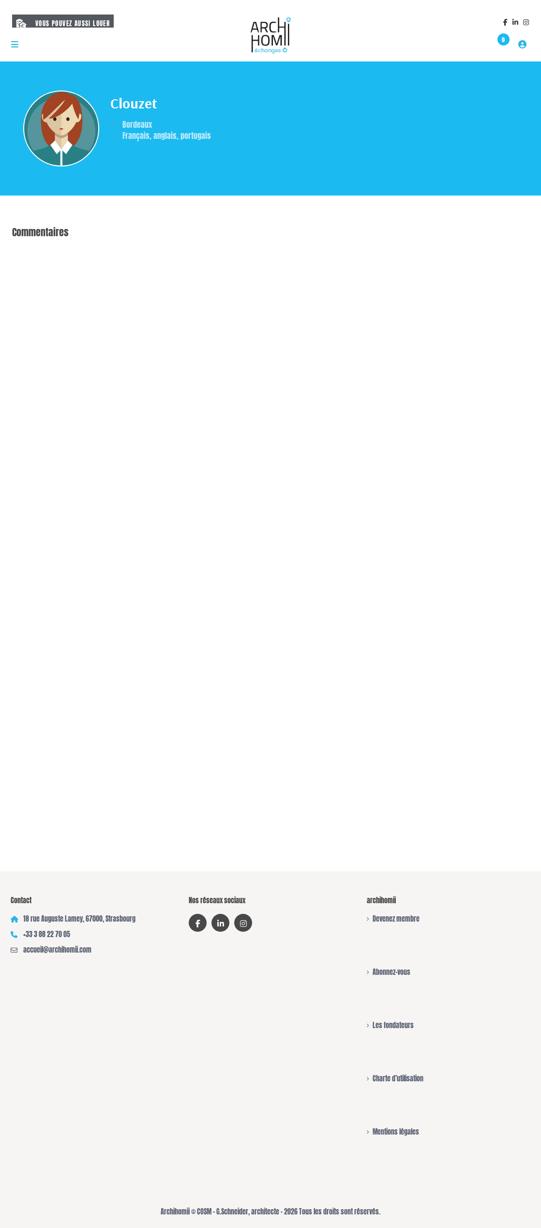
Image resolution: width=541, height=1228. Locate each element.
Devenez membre (396, 919)
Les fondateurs (393, 1025)
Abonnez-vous (391, 972)
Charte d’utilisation (398, 1079)
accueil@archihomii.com (57, 950)
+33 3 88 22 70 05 (46, 934)
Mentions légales (396, 1132)
